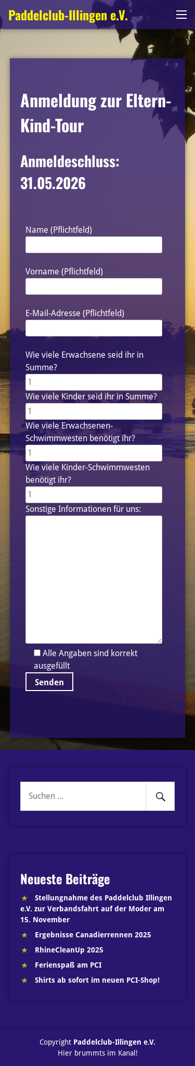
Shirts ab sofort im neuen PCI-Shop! (97, 980)
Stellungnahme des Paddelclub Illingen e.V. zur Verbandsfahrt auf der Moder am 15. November (96, 909)
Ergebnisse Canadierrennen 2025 (93, 935)
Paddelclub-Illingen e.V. (68, 14)
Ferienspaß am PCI (68, 965)
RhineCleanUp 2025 (69, 950)
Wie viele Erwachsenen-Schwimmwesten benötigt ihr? (93, 439)
